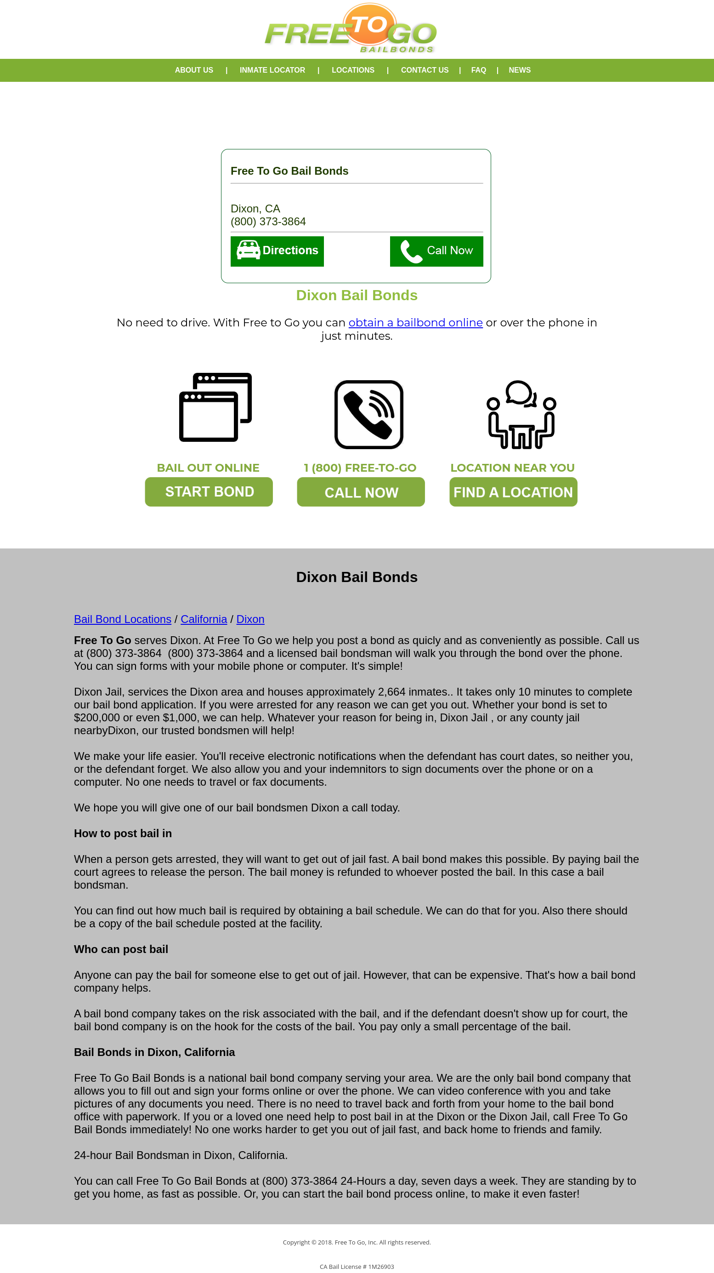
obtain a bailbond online (416, 322)
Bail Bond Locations (122, 619)
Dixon (251, 619)
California (204, 619)
